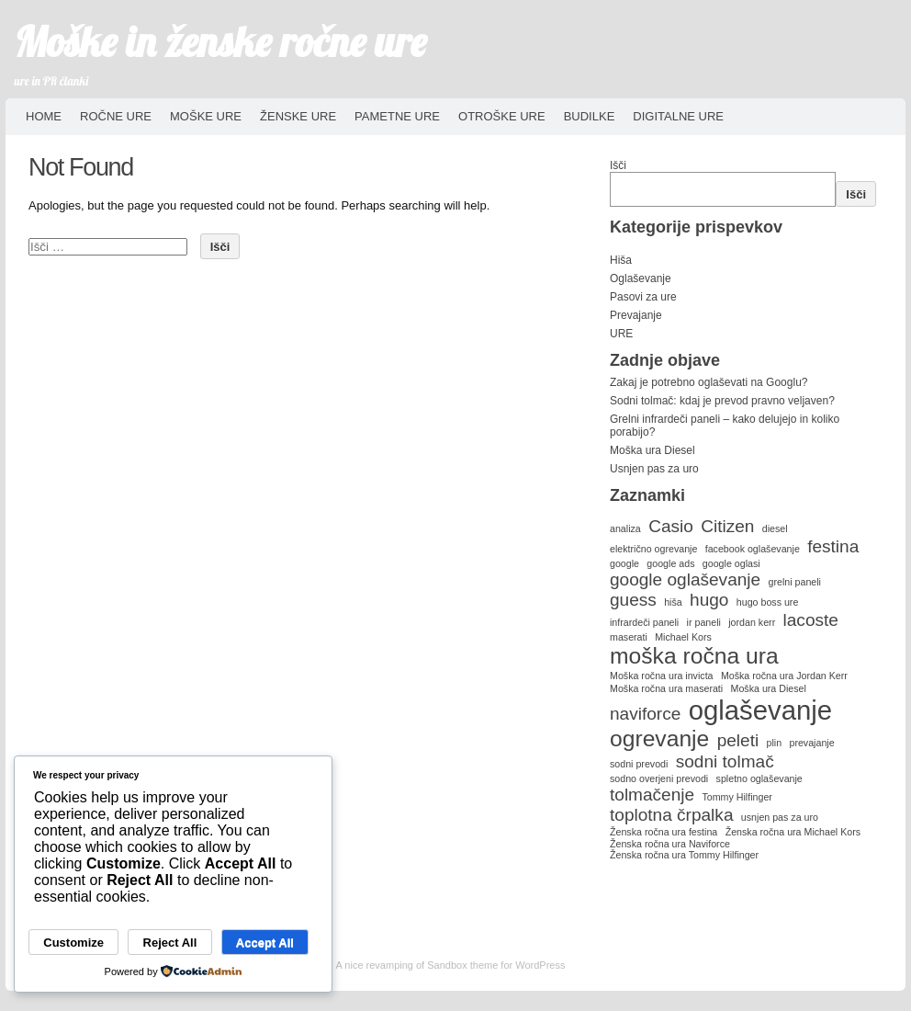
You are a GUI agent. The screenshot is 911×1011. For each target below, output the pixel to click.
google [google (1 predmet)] (624, 563)
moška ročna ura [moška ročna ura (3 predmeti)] (694, 655)
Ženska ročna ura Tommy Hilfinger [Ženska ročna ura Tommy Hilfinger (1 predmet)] (684, 854)
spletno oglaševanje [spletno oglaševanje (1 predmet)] (759, 778)
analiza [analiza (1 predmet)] (625, 528)
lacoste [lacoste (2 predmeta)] (810, 620)
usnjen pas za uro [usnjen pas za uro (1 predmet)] (779, 817)
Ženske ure (298, 116)
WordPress (540, 965)
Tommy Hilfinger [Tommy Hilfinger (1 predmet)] (736, 796)
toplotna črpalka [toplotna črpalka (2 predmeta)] (671, 814)
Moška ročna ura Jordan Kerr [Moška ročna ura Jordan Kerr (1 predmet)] (784, 675)
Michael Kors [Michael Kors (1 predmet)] (683, 636)
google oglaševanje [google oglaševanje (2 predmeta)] (685, 579)
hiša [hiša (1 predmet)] (673, 602)
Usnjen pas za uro (654, 468)
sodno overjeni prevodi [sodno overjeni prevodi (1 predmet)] (659, 778)
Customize (73, 942)
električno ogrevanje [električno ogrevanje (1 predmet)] (653, 548)
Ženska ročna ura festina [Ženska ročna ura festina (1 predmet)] (663, 831)
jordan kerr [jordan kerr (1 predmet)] (751, 622)
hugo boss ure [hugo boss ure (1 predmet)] (768, 602)
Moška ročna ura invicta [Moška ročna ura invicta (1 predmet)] (662, 675)
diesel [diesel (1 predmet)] (775, 528)
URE (621, 333)
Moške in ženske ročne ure (221, 41)
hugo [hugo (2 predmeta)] (709, 599)
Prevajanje (636, 315)
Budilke (589, 116)
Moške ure (206, 116)
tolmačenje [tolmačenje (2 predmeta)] (652, 794)
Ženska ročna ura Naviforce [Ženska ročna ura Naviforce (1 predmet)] (670, 843)
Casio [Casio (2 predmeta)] (670, 526)
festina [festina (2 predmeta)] (833, 546)
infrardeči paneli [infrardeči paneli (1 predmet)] (644, 622)
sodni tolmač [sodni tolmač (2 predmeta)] (725, 761)
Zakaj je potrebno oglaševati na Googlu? (708, 382)
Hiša (621, 260)
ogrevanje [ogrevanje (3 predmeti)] (659, 738)
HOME (44, 116)
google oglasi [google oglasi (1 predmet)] (731, 563)
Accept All (265, 942)
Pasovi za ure (643, 296)
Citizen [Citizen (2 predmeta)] (727, 526)
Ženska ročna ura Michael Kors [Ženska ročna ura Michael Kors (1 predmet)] (792, 831)
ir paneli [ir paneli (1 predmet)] (704, 622)
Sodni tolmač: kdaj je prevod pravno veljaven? (722, 400)
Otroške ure (501, 116)
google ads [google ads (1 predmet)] (670, 563)
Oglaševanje (640, 278)
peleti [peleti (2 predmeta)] (738, 740)
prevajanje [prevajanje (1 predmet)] (811, 742)
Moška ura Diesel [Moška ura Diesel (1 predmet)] (768, 688)
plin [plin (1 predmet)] (774, 742)
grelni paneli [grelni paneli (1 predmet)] (795, 581)
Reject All (170, 942)
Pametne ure (397, 116)
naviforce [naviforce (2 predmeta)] (645, 713)
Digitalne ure (678, 116)
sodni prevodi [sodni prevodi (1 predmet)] (639, 763)
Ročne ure (116, 116)
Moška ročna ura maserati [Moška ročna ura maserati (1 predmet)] (666, 688)
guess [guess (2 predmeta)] (633, 599)
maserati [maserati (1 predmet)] (628, 636)
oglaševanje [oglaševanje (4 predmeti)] (761, 710)
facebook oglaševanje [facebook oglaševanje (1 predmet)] (752, 548)
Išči (618, 165)
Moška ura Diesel (652, 450)
